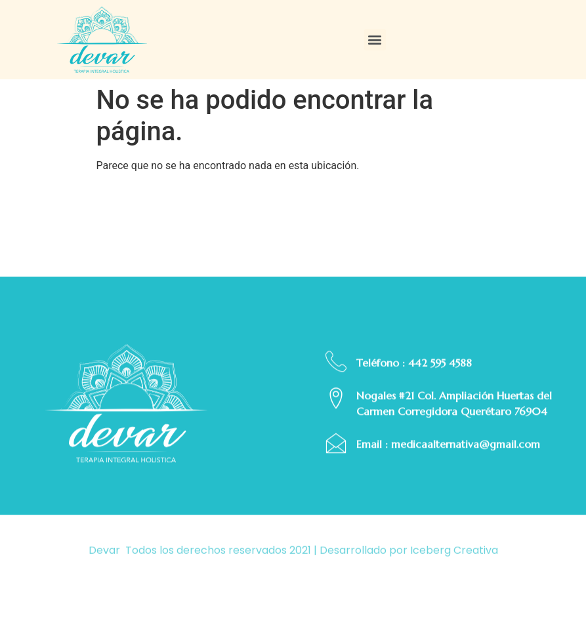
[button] (375, 39)
